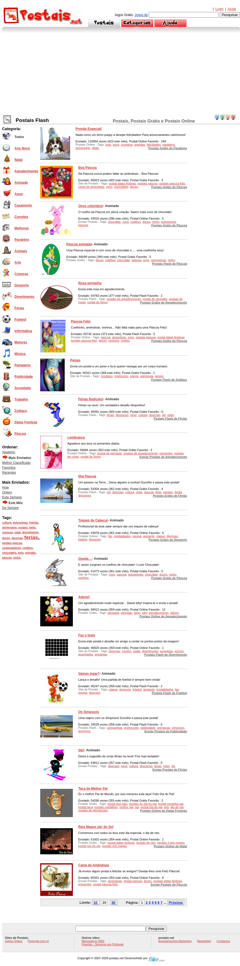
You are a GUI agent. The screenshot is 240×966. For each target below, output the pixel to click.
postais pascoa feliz (172, 183)
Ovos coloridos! (90, 206)
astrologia (146, 376)
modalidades (122, 536)
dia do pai (176, 807)
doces (6, 538)
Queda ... (85, 559)
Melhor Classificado (16, 463)
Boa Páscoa (87, 168)
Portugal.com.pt (38, 941)
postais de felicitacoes (93, 810)
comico (126, 651)
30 (113, 903)
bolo (21, 552)
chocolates (9, 552)
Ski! (81, 750)
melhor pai (126, 807)
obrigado (126, 612)
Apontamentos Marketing (175, 941)
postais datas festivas (167, 881)
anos (116, 144)
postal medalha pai (170, 803)
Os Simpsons (88, 712)
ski (164, 415)
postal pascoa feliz (105, 884)
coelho (125, 340)
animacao (163, 727)
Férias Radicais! (90, 399)
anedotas (101, 654)
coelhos (27, 547)
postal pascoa (133, 881)
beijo (32, 527)
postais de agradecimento (124, 299)
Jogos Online (13, 941)
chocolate (114, 221)
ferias (31, 537)
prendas (30, 552)
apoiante (148, 536)
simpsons (178, 727)
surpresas (166, 651)
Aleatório (8, 452)
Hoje (5, 487)
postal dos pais (117, 803)
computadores (11, 547)
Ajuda (231, 9)
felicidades (154, 144)
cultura (6, 522)
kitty (144, 612)
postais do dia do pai (143, 803)
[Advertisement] (121, 74)
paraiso (168, 492)
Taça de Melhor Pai (93, 788)
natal (17, 532)
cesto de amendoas (91, 186)
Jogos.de (141, 15)
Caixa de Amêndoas (93, 865)
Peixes (75, 360)
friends (33, 522)
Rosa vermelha (89, 283)
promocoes (131, 727)
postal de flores (97, 302)
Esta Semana (12, 497)
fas (110, 536)
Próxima (176, 903)
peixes (159, 376)
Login (219, 9)
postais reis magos (114, 846)
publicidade (148, 727)
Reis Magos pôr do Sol (95, 827)
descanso (122, 415)
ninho (16, 557)
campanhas (114, 727)
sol (109, 492)
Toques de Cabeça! (93, 520)
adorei (174, 612)
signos (134, 376)
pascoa (6, 557)
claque (160, 536)
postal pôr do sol (89, 846)
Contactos (223, 941)
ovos (109, 186)
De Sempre (10, 508)
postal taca (85, 807)
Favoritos (8, 468)
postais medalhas (106, 807)
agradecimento (159, 612)
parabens (169, 144)
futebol (82, 539)
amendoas (119, 337)
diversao (17, 538)
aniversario (9, 527)
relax (170, 415)
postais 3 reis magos (171, 842)
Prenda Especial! (89, 129)
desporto (95, 539)
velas (95, 147)
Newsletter (204, 941)
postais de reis (145, 842)
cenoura (7, 532)
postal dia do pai (151, 807)
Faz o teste (86, 635)
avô (166, 807)
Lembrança (76, 437)
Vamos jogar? (89, 674)
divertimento (30, 532)
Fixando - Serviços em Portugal (102, 944)
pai (137, 807)
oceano (23, 527)
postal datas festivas (122, 183)
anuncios (84, 731)
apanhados (85, 654)
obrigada (113, 612)
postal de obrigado (155, 299)
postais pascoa (12, 543)
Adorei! (84, 597)
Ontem (7, 492)
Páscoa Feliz (81, 321)
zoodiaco (107, 376)
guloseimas (20, 522)
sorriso (179, 651)
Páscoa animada (79, 244)
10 (95, 903)
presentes (166, 453)
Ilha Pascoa (87, 476)
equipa (136, 536)
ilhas (158, 492)
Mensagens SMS (93, 941)
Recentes (9, 472)
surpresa (127, 144)
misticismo (121, 376)
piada (136, 651)
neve (133, 415)
